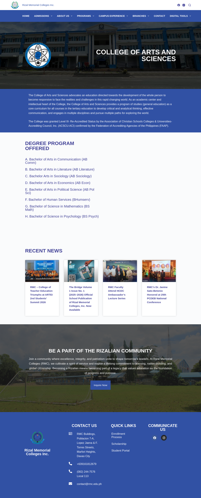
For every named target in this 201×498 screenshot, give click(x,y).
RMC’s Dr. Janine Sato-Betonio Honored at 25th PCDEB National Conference (157, 295)
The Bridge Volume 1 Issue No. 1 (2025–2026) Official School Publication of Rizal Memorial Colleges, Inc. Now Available (81, 298)
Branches (141, 16)
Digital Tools (180, 16)
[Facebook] (178, 5)
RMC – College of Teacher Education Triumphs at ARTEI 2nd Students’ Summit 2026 (41, 295)
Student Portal (120, 450)
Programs (86, 16)
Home (25, 16)
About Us (65, 16)
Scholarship (118, 443)
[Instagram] (184, 5)
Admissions (43, 16)
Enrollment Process (118, 435)
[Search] (189, 5)
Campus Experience (114, 16)
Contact (159, 16)
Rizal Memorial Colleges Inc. (38, 5)
